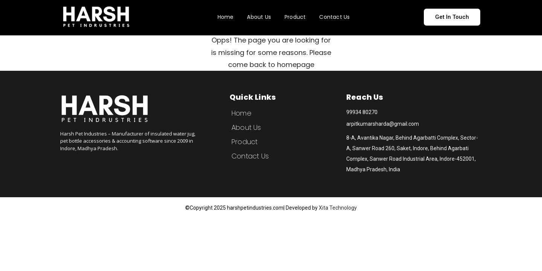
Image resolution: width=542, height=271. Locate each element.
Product (295, 17)
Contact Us (334, 17)
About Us (259, 17)
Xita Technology (338, 208)
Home (226, 17)
